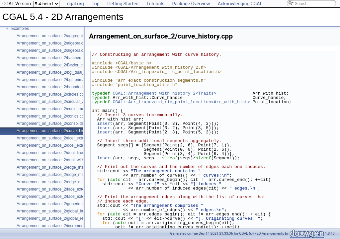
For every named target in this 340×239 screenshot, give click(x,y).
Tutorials (155, 3)
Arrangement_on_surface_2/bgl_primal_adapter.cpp (63, 79)
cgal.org (75, 3)
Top (96, 3)
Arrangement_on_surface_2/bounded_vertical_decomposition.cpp (75, 87)
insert (105, 123)
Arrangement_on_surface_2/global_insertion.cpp (60, 211)
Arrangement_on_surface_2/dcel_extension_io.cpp (62, 145)
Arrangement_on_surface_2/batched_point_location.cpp (66, 57)
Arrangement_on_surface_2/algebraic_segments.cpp (63, 50)
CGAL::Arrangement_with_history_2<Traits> (164, 93)
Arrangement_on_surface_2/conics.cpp (51, 116)
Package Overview (191, 3)
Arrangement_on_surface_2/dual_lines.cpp (55, 152)
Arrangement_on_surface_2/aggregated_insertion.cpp (64, 36)
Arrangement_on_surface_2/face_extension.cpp (59, 189)
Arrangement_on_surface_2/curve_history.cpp (57, 130)
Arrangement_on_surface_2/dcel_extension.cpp (59, 138)
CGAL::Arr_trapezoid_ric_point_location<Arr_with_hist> (181, 102)
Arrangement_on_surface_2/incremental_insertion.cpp (65, 225)
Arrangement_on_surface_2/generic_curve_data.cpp (63, 203)
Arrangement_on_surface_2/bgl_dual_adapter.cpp (61, 72)
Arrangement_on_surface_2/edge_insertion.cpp (59, 167)
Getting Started (122, 3)
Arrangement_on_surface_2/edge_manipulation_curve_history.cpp (75, 182)
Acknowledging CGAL (240, 3)
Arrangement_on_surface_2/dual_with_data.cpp (59, 160)
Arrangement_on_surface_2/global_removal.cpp (59, 218)
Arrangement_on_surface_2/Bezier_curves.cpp (58, 65)
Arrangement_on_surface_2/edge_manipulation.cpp (62, 174)
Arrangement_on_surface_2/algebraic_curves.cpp (61, 43)
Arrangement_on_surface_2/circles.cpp (51, 94)
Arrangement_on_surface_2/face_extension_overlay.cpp (66, 196)
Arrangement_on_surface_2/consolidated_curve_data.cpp (68, 123)
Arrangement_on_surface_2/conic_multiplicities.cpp (62, 109)
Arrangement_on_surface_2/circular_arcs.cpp (57, 101)
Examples (20, 28)
